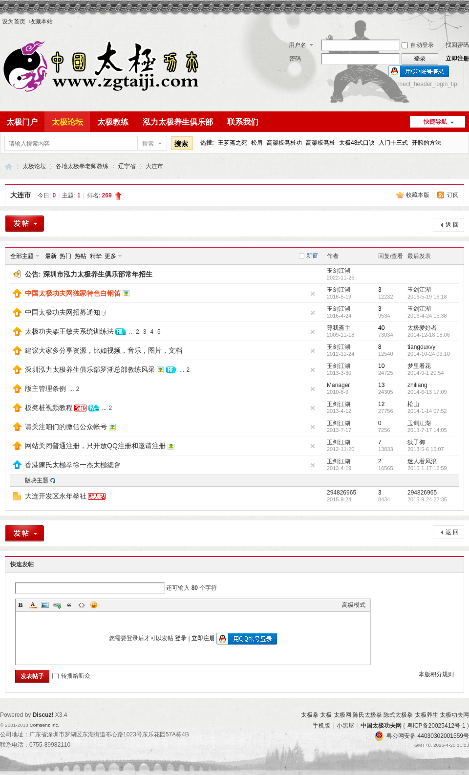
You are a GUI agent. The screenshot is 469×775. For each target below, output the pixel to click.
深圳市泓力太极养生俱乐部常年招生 (97, 274)
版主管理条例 (45, 388)
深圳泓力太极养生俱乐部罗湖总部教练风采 (90, 369)
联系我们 (242, 122)
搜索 (148, 143)
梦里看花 (419, 366)
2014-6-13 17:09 (427, 392)
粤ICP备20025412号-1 (436, 725)
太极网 (342, 714)
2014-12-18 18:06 (428, 335)
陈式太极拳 (398, 714)
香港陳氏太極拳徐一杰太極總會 (73, 465)
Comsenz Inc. (44, 725)
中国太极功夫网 (9, 166)
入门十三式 (393, 142)
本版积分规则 (436, 674)
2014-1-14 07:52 (427, 411)
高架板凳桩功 (284, 142)
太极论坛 (67, 122)
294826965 (341, 492)
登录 (181, 638)
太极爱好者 (422, 327)
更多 (110, 256)
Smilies (94, 605)
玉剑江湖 (338, 270)
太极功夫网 (454, 714)
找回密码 (457, 45)
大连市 (20, 195)
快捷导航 (435, 121)
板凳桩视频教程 (49, 407)
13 (381, 385)
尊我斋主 (338, 327)
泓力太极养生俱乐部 (178, 122)
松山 (413, 404)
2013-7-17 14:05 (427, 430)
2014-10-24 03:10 (428, 354)
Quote (69, 605)
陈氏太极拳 (367, 714)
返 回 (452, 224)
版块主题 (36, 480)
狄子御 (416, 442)
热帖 (80, 256)
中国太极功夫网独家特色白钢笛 (73, 293)
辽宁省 (127, 166)
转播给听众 (71, 675)
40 (381, 327)
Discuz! (43, 714)
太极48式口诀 (357, 142)
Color (33, 605)
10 (381, 366)
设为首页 (13, 21)
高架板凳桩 (320, 142)
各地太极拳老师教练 (82, 166)
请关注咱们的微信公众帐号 (66, 427)
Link (57, 605)
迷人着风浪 (422, 461)
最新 (51, 256)
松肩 (257, 142)
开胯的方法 (426, 142)
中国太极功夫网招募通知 (62, 312)
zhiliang (417, 385)
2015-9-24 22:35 (427, 499)
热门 (65, 256)
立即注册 (457, 58)
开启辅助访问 (466, 21)
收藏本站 (41, 21)
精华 (96, 256)
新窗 (312, 255)
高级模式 (353, 605)
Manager (338, 385)
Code (81, 605)
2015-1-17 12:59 (427, 468)
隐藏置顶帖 (313, 294)
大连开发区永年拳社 (55, 496)
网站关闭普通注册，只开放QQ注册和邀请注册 (95, 446)
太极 (326, 714)
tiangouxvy (421, 347)
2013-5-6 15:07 (425, 449)
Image (45, 605)
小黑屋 (345, 725)
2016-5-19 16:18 (427, 297)
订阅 (453, 195)
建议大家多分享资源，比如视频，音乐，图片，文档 (103, 350)
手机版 (321, 725)
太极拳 (310, 714)
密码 (295, 58)
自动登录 (418, 45)
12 (381, 404)
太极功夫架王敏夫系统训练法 (69, 331)
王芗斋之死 (232, 142)
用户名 (297, 45)
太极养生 (426, 714)
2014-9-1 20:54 (425, 373)
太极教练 (112, 122)
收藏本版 (418, 195)
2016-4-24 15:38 (427, 316)
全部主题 (22, 256)
